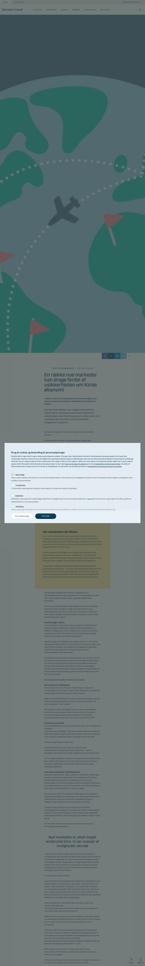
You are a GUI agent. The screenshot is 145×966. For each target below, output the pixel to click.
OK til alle (46, 516)
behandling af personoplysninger (108, 464)
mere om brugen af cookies (75, 464)
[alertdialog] (72, 483)
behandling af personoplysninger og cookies (105, 466)
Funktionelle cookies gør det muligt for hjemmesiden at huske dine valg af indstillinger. (44, 485)
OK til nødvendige (22, 516)
